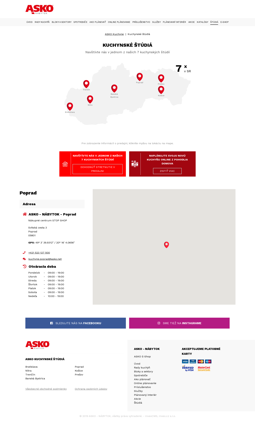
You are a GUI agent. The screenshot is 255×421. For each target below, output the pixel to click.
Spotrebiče (80, 22)
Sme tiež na (179, 323)
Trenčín (30, 374)
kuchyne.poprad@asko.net (45, 259)
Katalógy (202, 22)
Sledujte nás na (75, 323)
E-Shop (224, 22)
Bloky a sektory (61, 22)
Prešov (79, 374)
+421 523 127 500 (39, 252)
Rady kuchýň (42, 22)
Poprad (79, 366)
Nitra (28, 370)
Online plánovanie (119, 22)
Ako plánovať (97, 22)
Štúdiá (214, 22)
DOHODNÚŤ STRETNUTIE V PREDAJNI (98, 169)
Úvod (29, 22)
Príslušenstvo (141, 22)
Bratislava (31, 366)
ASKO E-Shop (142, 356)
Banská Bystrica (35, 378)
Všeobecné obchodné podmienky (46, 388)
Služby (156, 22)
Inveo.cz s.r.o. (167, 416)
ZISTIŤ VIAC (167, 171)
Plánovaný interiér (174, 22)
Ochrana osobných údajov (91, 388)
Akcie (191, 22)
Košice (79, 370)
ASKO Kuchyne (114, 34)
